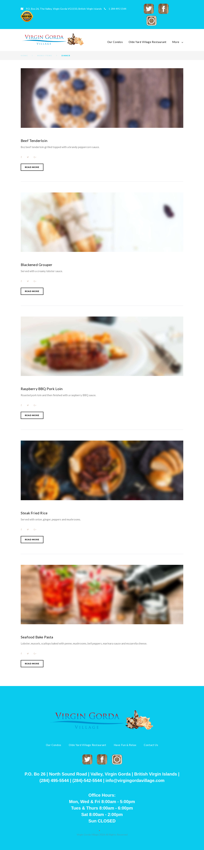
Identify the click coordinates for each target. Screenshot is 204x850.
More (175, 42)
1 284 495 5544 (117, 8)
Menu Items (44, 55)
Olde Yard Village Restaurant (148, 42)
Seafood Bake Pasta (37, 637)
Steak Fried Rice (34, 513)
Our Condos (115, 42)
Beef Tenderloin (34, 140)
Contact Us (151, 745)
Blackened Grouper (36, 264)
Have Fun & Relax (125, 745)
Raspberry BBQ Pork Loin (42, 389)
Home (24, 55)
